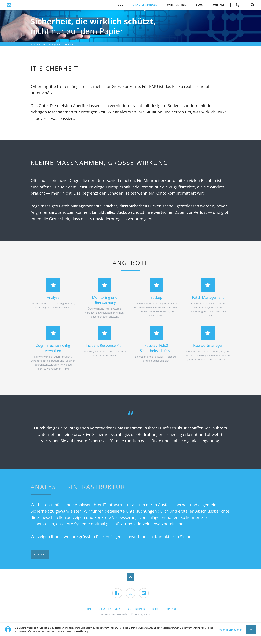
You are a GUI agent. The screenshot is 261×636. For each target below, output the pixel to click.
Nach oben (130, 577)
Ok (251, 629)
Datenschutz (123, 614)
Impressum (107, 614)
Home (88, 609)
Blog (155, 609)
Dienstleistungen (49, 44)
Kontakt (237, 5)
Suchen (252, 5)
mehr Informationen (230, 629)
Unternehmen (136, 609)
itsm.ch (34, 44)
